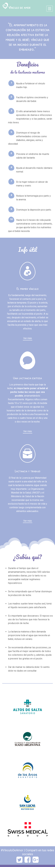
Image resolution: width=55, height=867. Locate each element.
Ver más (27, 338)
